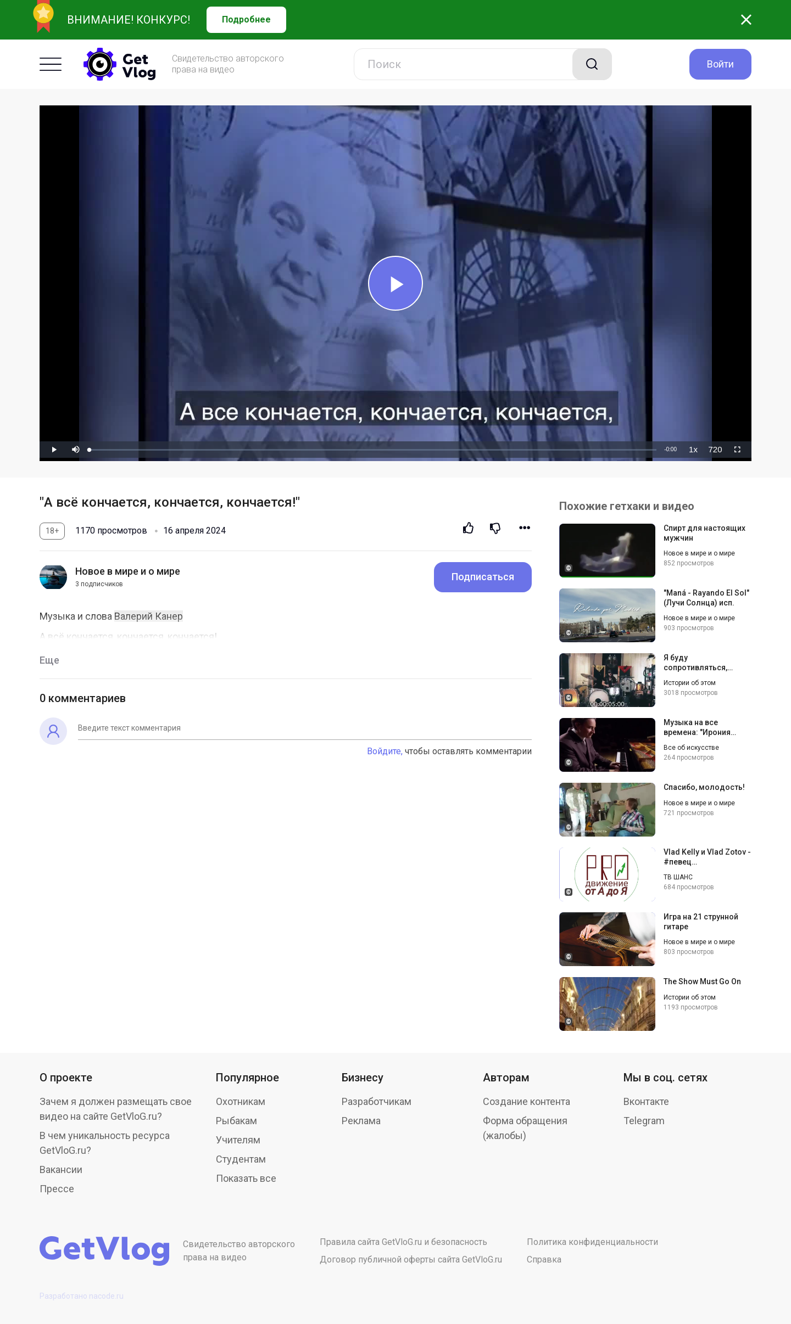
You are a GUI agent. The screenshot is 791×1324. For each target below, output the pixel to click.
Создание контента (526, 1101)
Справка (544, 1259)
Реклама (361, 1120)
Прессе (57, 1188)
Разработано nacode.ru (82, 1296)
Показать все (246, 1178)
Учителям (238, 1140)
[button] (76, 449)
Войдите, (385, 751)
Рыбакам (236, 1120)
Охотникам (240, 1101)
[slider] (373, 450)
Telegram (644, 1120)
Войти (720, 64)
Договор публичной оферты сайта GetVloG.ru (411, 1259)
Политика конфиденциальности (592, 1242)
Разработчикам (376, 1101)
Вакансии (61, 1169)
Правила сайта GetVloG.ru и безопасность (403, 1242)
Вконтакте (646, 1101)
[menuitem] (693, 449)
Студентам (241, 1159)
